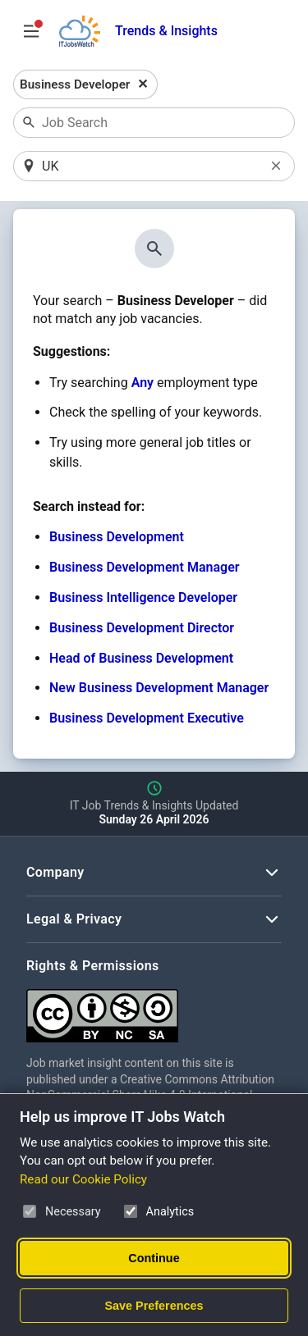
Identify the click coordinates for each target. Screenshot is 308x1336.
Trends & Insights (166, 31)
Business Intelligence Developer (143, 597)
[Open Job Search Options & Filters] (31, 31)
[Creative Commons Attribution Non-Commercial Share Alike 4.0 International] (154, 1009)
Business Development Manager (144, 567)
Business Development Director (141, 628)
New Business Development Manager (159, 687)
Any (142, 382)
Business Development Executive (146, 718)
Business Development (116, 537)
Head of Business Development (141, 658)
